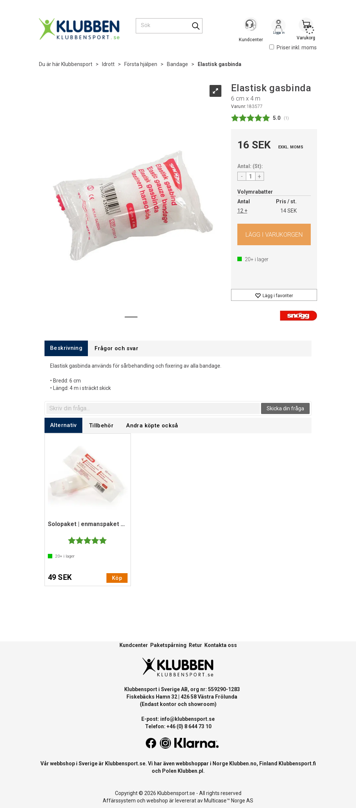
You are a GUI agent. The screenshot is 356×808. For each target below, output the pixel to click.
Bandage (177, 64)
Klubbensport (76, 64)
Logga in (278, 26)
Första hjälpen (140, 64)
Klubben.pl (190, 771)
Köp (274, 234)
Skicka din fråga (285, 408)
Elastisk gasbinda (219, 64)
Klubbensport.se (125, 763)
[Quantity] (250, 176)
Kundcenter (133, 645)
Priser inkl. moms (293, 47)
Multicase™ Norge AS (228, 801)
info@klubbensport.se (187, 719)
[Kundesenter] (251, 25)
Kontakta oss (220, 645)
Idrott (108, 64)
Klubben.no (243, 763)
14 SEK (288, 211)
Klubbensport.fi (297, 763)
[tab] (66, 348)
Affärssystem (119, 801)
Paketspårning (168, 645)
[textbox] (153, 408)
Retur (195, 645)
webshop (157, 801)
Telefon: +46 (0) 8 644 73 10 (178, 726)
